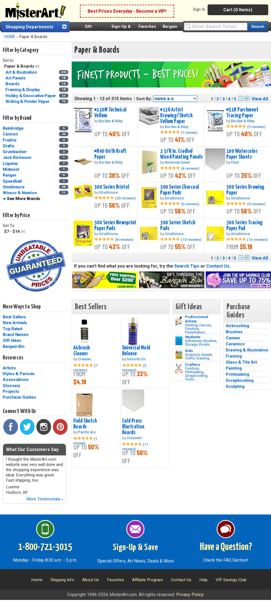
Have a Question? (226, 547)
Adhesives (193, 341)
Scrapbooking (196, 375)
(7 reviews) (85, 367)
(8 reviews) (124, 239)
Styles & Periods (18, 373)
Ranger (10, 175)
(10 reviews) (191, 239)
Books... (205, 344)
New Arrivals (15, 322)
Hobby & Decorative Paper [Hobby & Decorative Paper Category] (31, 95)
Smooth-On (136, 359)
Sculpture (192, 355)
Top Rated (12, 328)
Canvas (205, 325)
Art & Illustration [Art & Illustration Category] (22, 72)
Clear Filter (37, 66)
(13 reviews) (257, 239)
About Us (90, 579)
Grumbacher (15, 151)
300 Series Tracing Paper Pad (244, 225)
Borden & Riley (110, 121)
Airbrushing (237, 325)
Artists (9, 367)
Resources (13, 358)
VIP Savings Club (231, 579)
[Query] (215, 26)
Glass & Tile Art (241, 362)
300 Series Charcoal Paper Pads (179, 190)
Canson (10, 134)
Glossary (11, 385)
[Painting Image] (179, 321)
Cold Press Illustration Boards (133, 426)
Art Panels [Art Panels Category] (16, 78)
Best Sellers (14, 316)
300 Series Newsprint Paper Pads (115, 225)
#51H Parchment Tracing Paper (242, 112)
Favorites (147, 26)
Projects (11, 391)
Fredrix (9, 140)
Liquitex (10, 163)
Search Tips (186, 266)
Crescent (134, 438)
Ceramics (235, 343)
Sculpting (235, 386)
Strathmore (14, 187)
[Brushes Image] (179, 341)
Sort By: (144, 98)
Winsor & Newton (20, 192)
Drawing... (204, 358)
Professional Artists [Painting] (196, 318)
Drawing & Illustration (247, 350)
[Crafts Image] (179, 355)
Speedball (12, 181)
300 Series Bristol (111, 187)
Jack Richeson (17, 157)
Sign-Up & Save (135, 547)
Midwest (11, 169)
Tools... (190, 379)
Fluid (235, 162)
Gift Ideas (12, 340)
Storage (191, 344)
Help (203, 579)
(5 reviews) (256, 126)
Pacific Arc (87, 432)
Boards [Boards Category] (13, 83)
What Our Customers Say (32, 449)
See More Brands (23, 198)
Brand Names (15, 334)
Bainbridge (13, 128)
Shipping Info (62, 579)
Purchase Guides (19, 397)
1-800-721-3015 (45, 547)
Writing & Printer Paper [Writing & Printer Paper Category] (28, 101)
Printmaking (194, 372)
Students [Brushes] (192, 337)
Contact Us (217, 266)
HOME (9, 36)
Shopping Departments (29, 27)
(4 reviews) (190, 168)
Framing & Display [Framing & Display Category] (23, 89)
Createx (84, 359)
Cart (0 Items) (237, 9)
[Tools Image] (179, 368)
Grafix (8, 145)
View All (260, 99)
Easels (207, 355)
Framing (234, 356)
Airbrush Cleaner (81, 350)
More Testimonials (44, 499)
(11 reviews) (135, 446)
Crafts (190, 358)
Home (36, 579)
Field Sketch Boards (85, 423)
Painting (191, 325)
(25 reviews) (125, 198)
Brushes (209, 341)
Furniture (192, 329)
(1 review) (189, 132)
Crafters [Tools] (192, 364)
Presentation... (196, 332)
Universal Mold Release (136, 350)
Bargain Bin (13, 346)
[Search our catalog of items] (257, 26)
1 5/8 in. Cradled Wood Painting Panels (181, 154)
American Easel (177, 162)
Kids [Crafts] (189, 350)
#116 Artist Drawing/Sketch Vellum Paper (176, 115)
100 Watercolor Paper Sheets (241, 154)
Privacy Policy (190, 594)
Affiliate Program (147, 579)
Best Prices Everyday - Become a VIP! (127, 11)
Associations (16, 379)
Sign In (199, 9)
